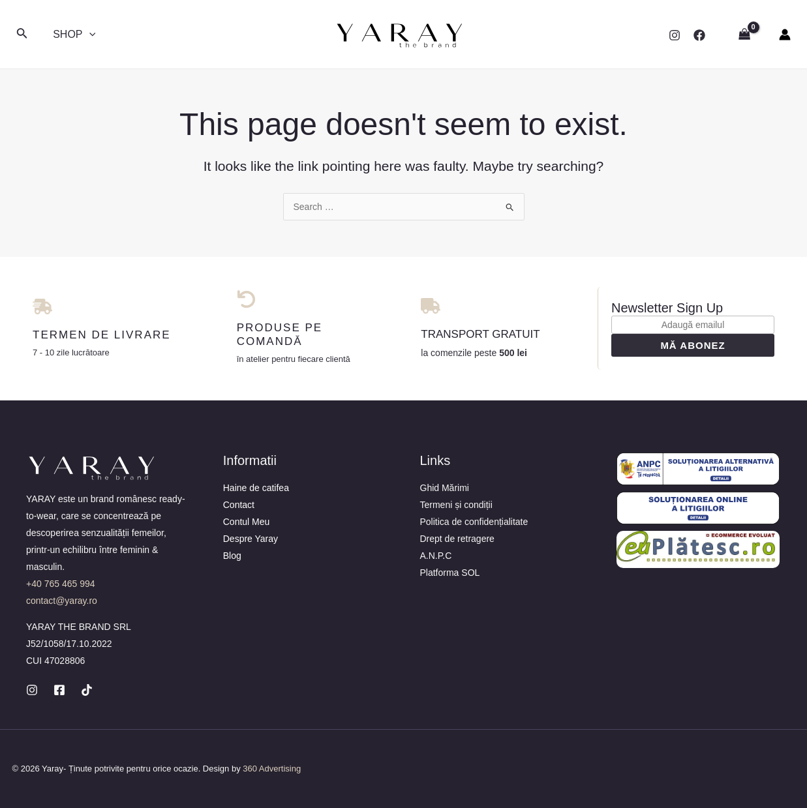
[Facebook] (699, 35)
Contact (238, 505)
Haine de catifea (256, 488)
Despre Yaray (250, 538)
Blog (232, 555)
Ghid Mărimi (444, 488)
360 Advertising (272, 768)
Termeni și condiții (456, 505)
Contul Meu (246, 521)
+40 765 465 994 (60, 583)
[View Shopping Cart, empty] (744, 34)
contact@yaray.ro (61, 600)
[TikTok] (87, 690)
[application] (88, 34)
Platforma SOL (450, 572)
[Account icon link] (785, 34)
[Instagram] (674, 35)
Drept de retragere (457, 538)
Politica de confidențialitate (474, 521)
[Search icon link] (22, 34)
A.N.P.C (436, 555)
